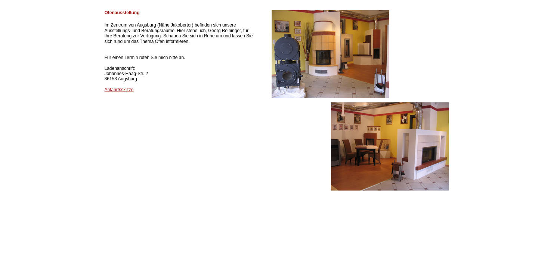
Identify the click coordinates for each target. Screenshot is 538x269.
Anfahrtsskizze (119, 89)
